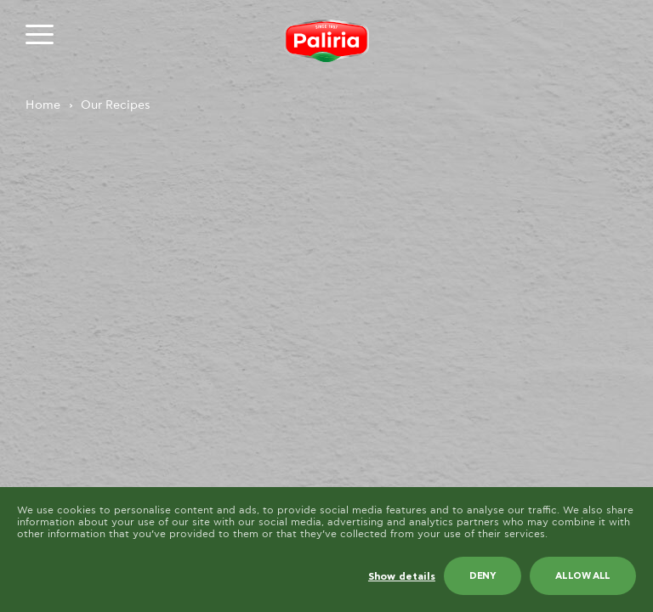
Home (43, 105)
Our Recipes (115, 105)
